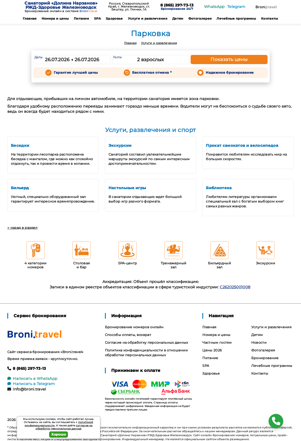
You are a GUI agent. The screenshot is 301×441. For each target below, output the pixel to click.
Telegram (236, 6)
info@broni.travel (26, 389)
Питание (81, 18)
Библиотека (219, 188)
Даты (38, 57)
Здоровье (114, 18)
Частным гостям (217, 343)
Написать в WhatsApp (32, 378)
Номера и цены (55, 18)
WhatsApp (214, 6)
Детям (177, 18)
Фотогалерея (200, 18)
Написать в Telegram (31, 383)
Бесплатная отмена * (152, 73)
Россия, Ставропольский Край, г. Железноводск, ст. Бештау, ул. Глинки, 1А (129, 6)
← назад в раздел (22, 228)
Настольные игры (127, 188)
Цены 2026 (212, 350)
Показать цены (229, 59)
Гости (117, 57)
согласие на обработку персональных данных (64, 427)
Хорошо (58, 434)
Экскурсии (120, 145)
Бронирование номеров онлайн (134, 327)
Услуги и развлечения (147, 18)
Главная (29, 18)
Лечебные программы (236, 18)
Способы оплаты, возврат (128, 335)
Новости (259, 343)
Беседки (20, 145)
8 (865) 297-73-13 (177, 5)
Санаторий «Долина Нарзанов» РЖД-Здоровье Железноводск (60, 5)
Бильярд (20, 188)
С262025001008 (235, 287)
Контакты (269, 18)
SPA (97, 18)
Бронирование (265, 358)
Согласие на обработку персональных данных (146, 343)
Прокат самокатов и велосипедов (242, 145)
